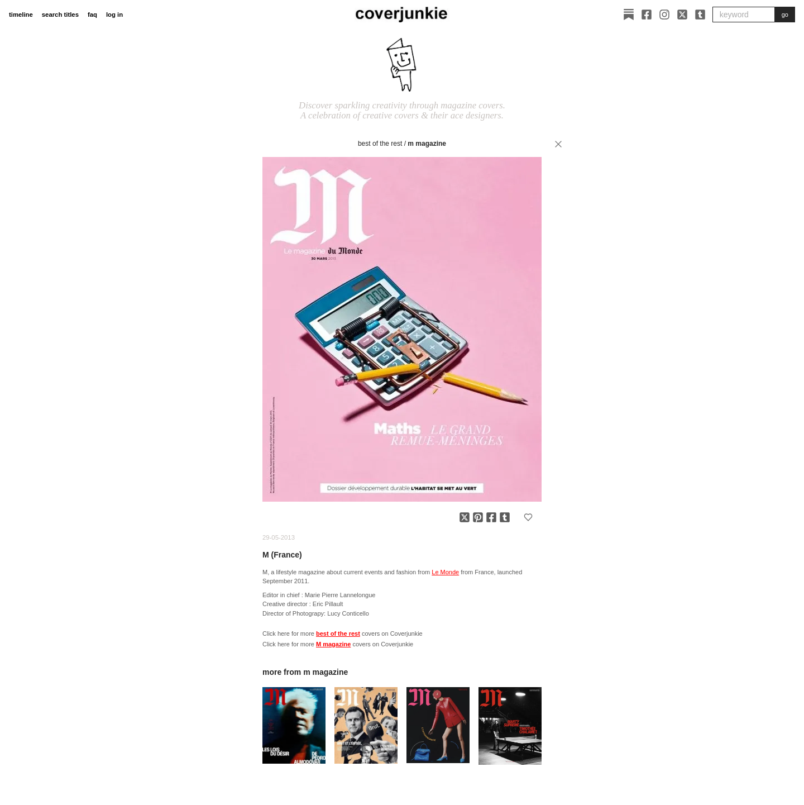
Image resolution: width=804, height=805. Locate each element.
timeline (21, 14)
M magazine (427, 143)
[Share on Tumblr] (504, 517)
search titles (60, 14)
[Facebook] (646, 14)
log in (114, 14)
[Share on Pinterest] (478, 517)
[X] (682, 14)
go (785, 14)
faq (92, 14)
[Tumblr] (700, 14)
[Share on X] (464, 517)
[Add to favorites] (528, 517)
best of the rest (380, 143)
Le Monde (445, 572)
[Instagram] (664, 14)
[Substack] (628, 14)
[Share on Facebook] (491, 517)
